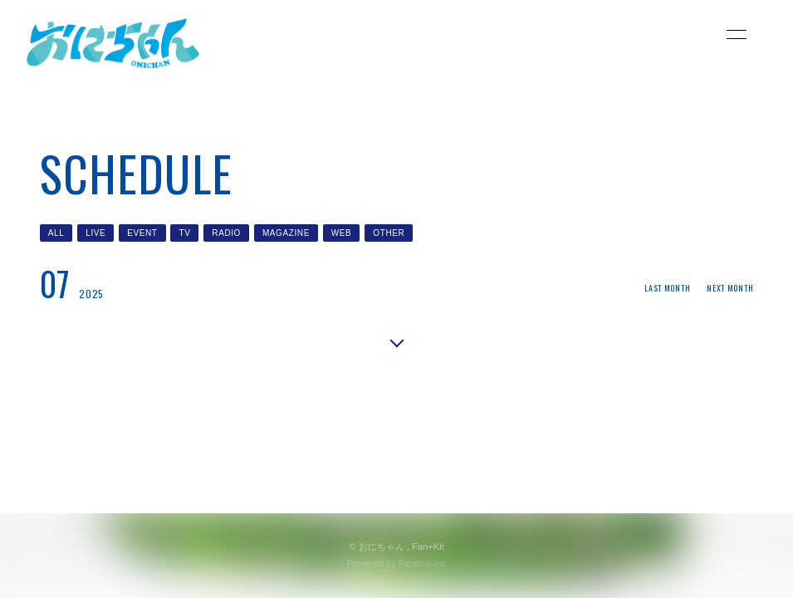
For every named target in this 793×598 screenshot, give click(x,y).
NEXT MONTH (730, 288)
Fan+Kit (428, 546)
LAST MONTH (667, 288)
